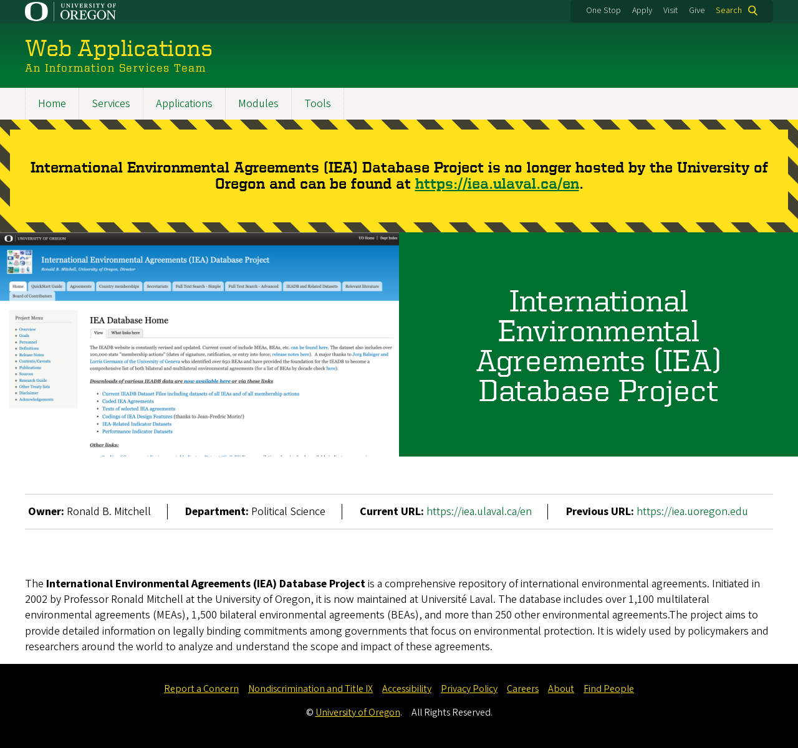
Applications (184, 103)
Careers (523, 689)
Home (52, 103)
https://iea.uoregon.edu (692, 511)
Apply (642, 10)
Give (697, 10)
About (561, 689)
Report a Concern (201, 689)
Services (111, 103)
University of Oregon (357, 712)
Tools (317, 103)
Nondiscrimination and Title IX (310, 689)
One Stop (603, 10)
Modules (258, 103)
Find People (609, 689)
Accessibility (406, 689)
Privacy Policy (469, 689)
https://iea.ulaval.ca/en (497, 183)
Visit (670, 10)
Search (729, 10)
